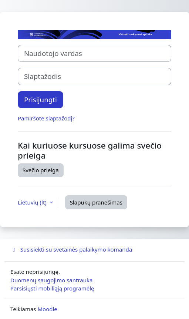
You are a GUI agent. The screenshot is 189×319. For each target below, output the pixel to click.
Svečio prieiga (41, 170)
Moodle (47, 309)
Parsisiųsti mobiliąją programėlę (52, 288)
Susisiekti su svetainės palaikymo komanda (71, 249)
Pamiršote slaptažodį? (46, 118)
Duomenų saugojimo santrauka (51, 280)
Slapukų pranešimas (96, 202)
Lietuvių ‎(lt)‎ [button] (33, 202)
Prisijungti (40, 99)
